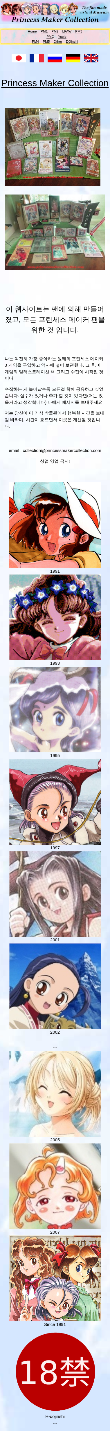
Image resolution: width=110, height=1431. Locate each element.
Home (32, 31)
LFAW (67, 31)
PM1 (44, 31)
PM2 (54, 31)
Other (58, 42)
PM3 (78, 31)
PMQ (50, 36)
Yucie (62, 36)
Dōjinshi (72, 42)
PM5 (46, 42)
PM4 (35, 42)
